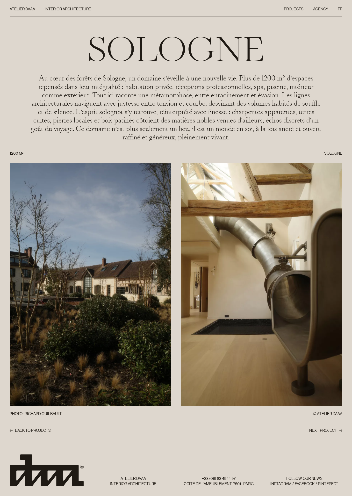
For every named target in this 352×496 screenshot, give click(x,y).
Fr (341, 10)
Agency (320, 9)
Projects (293, 9)
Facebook (305, 484)
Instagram (280, 484)
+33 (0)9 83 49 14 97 (219, 478)
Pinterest (328, 484)
